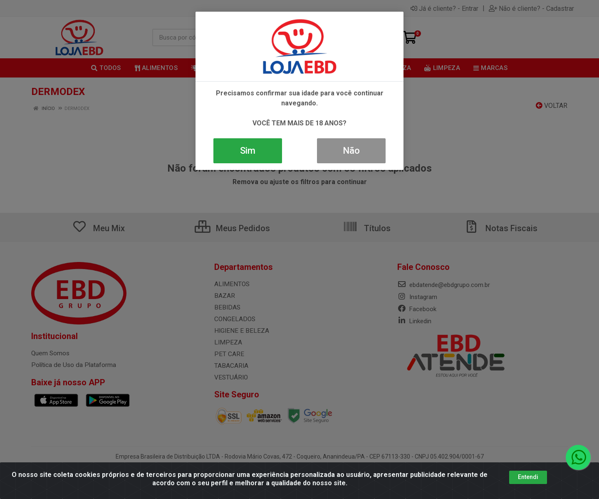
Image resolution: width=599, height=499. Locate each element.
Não (351, 150)
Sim (247, 150)
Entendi (528, 477)
